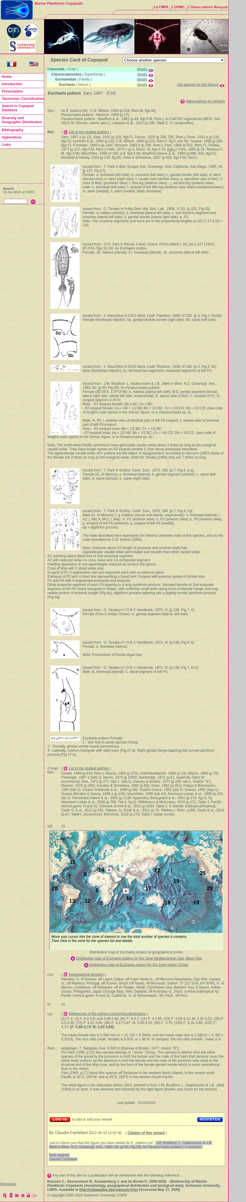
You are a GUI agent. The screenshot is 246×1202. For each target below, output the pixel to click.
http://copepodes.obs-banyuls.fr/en (108, 1190)
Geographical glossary (86, 974)
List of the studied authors (89, 132)
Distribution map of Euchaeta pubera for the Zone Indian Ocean (138, 965)
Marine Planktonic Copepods (59, 3)
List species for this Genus (197, 85)
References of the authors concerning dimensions (107, 1014)
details (142, 69)
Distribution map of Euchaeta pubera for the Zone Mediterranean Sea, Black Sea (139, 958)
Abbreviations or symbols (205, 101)
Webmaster (8, 1184)
